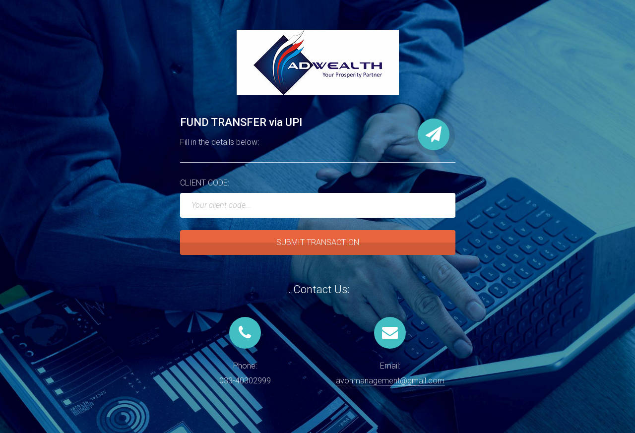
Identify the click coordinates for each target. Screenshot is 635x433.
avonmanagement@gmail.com (390, 380)
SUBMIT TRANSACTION (317, 242)
